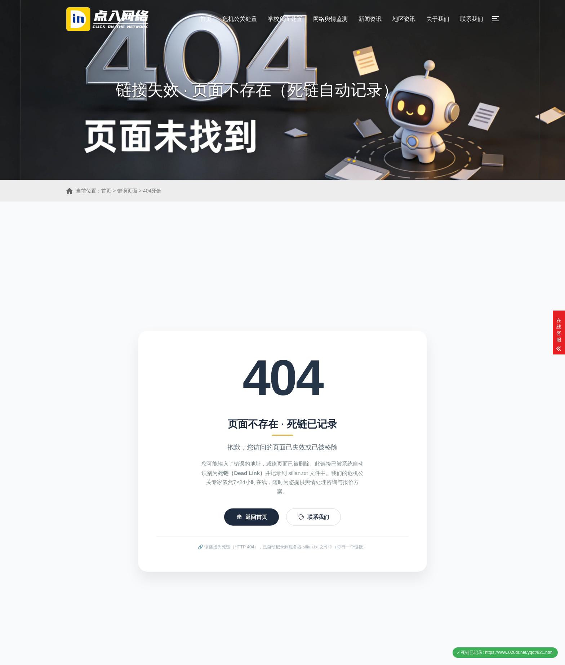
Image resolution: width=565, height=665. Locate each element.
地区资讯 (403, 19)
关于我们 (437, 19)
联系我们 (471, 19)
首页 (206, 19)
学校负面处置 (285, 19)
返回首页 (251, 530)
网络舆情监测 (330, 19)
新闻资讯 (370, 19)
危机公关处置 (239, 19)
